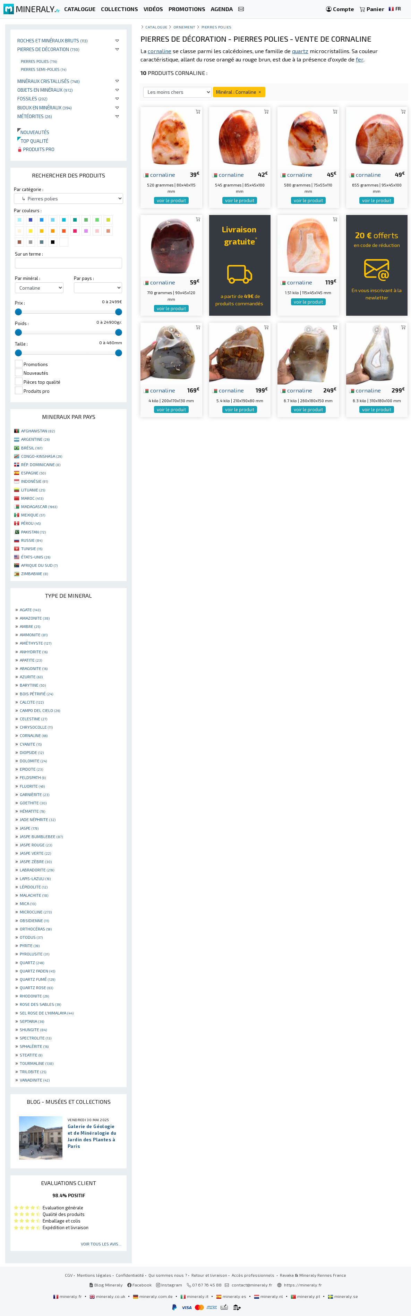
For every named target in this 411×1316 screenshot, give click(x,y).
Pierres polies (39, 61)
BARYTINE (33, 684)
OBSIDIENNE (34, 920)
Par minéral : (27, 278)
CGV (68, 1275)
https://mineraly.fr (303, 1284)
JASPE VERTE (35, 853)
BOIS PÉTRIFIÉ (36, 693)
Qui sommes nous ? (167, 1275)
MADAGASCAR (39, 506)
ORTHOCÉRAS (36, 928)
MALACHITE (34, 895)
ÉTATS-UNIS (35, 556)
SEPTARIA (32, 1021)
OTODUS (31, 937)
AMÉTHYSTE (35, 642)
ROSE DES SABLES (40, 1004)
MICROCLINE (36, 911)
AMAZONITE (35, 617)
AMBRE (30, 626)
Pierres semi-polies (43, 69)
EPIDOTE (31, 769)
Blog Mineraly (106, 1284)
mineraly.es (231, 1296)
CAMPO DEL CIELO (40, 710)
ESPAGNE (33, 472)
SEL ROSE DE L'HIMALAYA (47, 1012)
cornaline (159, 174)
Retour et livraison (209, 1275)
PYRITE (30, 945)
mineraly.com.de (153, 1296)
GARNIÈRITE (34, 794)
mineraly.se (343, 1296)
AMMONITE (34, 634)
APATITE (31, 659)
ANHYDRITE (34, 651)
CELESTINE (33, 718)
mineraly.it (194, 1296)
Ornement (184, 27)
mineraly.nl (269, 1296)
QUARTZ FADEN (37, 970)
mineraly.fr (68, 1296)
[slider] (18, 311)
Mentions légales (94, 1275)
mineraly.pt (306, 1296)
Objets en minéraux (45, 90)
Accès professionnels (253, 1275)
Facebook (139, 1284)
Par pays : (84, 278)
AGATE (30, 609)
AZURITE (31, 676)
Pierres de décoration (48, 49)
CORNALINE (34, 735)
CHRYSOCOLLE (36, 727)
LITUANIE (33, 489)
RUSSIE (31, 540)
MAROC (32, 498)
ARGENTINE (35, 439)
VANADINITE (35, 1079)
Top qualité (32, 141)
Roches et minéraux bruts (52, 40)
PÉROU (31, 523)
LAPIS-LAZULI (35, 878)
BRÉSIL (31, 447)
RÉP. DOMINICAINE (40, 464)
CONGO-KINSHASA (41, 456)
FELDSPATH (33, 777)
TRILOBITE (33, 1071)
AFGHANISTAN (38, 430)
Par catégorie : (28, 189)
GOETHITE (33, 802)
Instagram (169, 1284)
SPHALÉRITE (34, 1046)
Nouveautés (33, 132)
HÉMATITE (32, 811)
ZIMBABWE (34, 573)
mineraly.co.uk (107, 1296)
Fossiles (32, 98)
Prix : (20, 303)
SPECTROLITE (35, 1037)
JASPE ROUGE (36, 844)
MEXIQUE (33, 514)
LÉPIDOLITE (34, 886)
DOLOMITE (33, 760)
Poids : (22, 323)
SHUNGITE (33, 1029)
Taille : (21, 344)
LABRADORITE (37, 869)
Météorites (34, 116)
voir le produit (171, 200)
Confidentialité (130, 1275)
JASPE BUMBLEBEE (41, 836)
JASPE (29, 828)
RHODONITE (34, 995)
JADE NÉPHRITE (37, 819)
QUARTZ (32, 962)
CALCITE (32, 702)
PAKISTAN (33, 531)
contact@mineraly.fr (252, 1284)
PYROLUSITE (34, 953)
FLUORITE (32, 786)
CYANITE (31, 744)
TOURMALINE (36, 1063)
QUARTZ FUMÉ (37, 979)
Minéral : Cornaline (239, 92)
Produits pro (35, 149)
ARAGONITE (34, 668)
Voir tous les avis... (101, 1243)
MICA (28, 903)
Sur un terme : (29, 254)
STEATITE (31, 1054)
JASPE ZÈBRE (36, 861)
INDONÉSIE (34, 481)
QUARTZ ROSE (36, 987)
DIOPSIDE (32, 752)
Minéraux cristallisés (48, 81)
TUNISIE (31, 548)
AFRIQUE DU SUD (39, 565)
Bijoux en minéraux (44, 107)
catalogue (156, 27)
